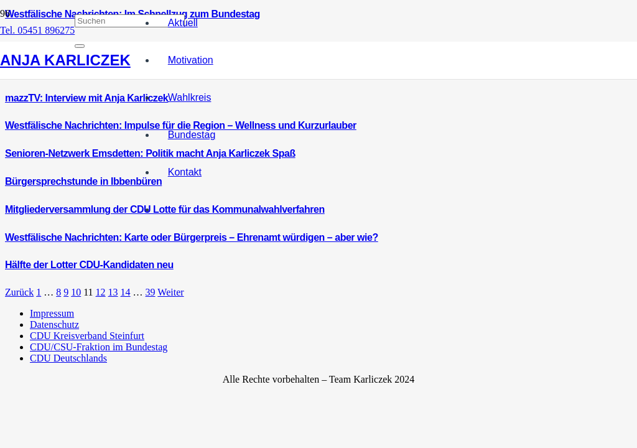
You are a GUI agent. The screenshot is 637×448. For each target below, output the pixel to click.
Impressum (52, 313)
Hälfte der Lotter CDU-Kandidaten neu (89, 264)
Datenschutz (54, 324)
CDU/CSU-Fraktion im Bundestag (98, 347)
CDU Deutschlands (68, 358)
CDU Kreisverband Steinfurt (87, 335)
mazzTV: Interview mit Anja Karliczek (86, 98)
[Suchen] (130, 20)
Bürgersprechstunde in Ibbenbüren (83, 181)
